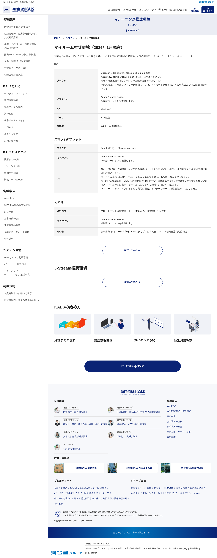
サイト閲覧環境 (85, 493)
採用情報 (194, 548)
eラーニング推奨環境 (15, 264)
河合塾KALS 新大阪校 (192, 468)
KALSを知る (12, 86)
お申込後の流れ (12, 218)
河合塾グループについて (96, 548)
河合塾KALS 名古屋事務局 (139, 468)
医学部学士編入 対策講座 (17, 27)
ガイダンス (207, 11)
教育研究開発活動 (152, 548)
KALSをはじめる (15, 152)
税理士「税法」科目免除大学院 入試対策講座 (20, 46)
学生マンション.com (190, 493)
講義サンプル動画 (13, 107)
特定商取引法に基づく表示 (18, 293)
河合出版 (135, 493)
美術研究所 (181, 488)
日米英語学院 (196, 488)
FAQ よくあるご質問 (80, 488)
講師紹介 (8, 113)
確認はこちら (132, 250)
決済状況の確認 (12, 225)
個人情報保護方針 (118, 498)
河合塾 (157, 488)
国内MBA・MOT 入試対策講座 (20, 54)
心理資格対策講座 (13, 74)
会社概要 (58, 504)
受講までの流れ (12, 159)
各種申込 (9, 191)
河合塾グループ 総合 (141, 488)
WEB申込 (131, 9)
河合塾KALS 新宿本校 (86, 468)
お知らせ (115, 9)
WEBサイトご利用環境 (16, 257)
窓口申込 (8, 211)
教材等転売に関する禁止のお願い (21, 300)
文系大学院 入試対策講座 (17, 61)
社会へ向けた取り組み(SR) (175, 548)
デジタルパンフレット (15, 93)
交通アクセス (60, 488)
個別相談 (195, 11)
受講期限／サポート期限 (17, 232)
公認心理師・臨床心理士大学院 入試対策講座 (20, 35)
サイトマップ (102, 493)
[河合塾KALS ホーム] (23, 9)
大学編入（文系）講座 (15, 68)
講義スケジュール (13, 179)
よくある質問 (11, 134)
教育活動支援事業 (133, 548)
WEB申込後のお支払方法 (17, 205)
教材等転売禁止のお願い (66, 498)
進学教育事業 (116, 548)
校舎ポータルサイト (14, 120)
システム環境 (12, 250)
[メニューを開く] (6, 9)
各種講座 (9, 19)
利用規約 (9, 286)
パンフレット (149, 9)
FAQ (164, 9)
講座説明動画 (11, 100)
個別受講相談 (11, 172)
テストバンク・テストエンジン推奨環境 (17, 273)
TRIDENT (168, 488)
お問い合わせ (180, 9)
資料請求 (8, 238)
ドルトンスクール (151, 493)
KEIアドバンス (170, 493)
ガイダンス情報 (12, 166)
